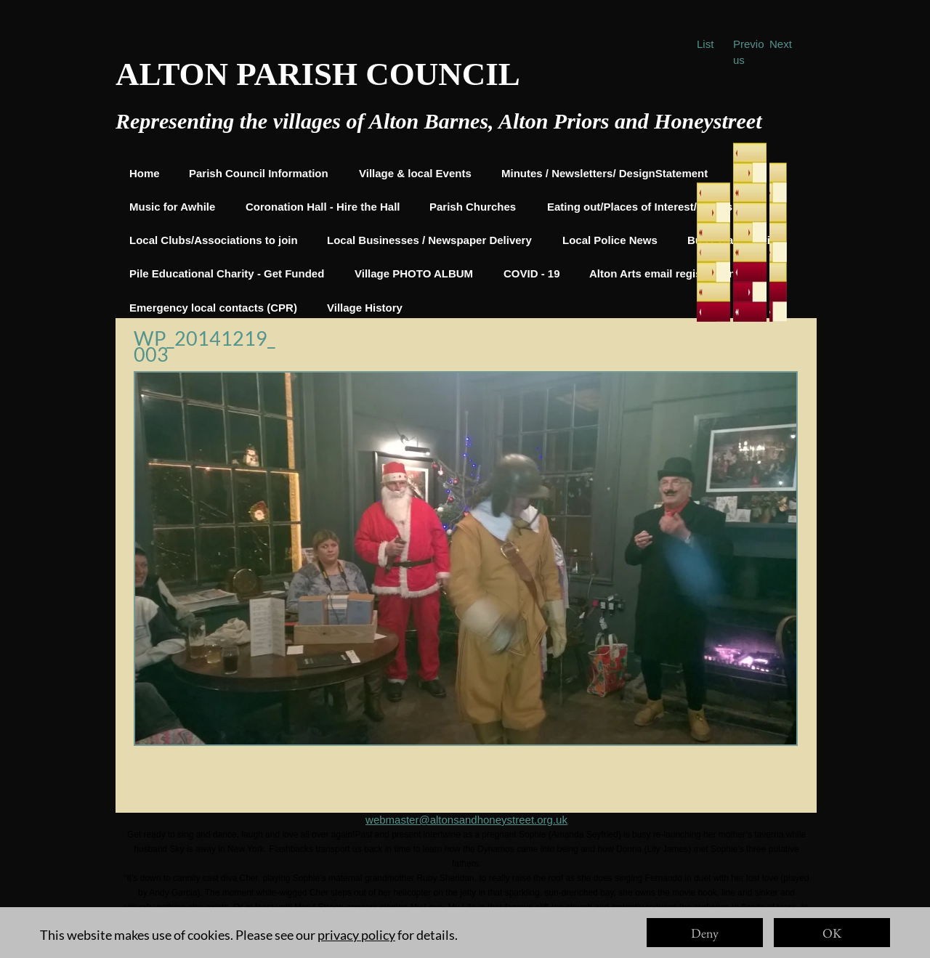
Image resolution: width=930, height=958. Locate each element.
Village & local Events (415, 173)
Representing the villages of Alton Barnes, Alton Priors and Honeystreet (439, 121)
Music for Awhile (172, 206)
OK (831, 933)
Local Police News (610, 240)
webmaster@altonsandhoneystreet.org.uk (466, 819)
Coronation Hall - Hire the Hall (323, 206)
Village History (365, 307)
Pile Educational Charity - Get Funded (226, 273)
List (705, 44)
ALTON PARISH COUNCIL (318, 74)
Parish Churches (472, 206)
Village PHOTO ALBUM (414, 273)
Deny (705, 933)
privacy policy (356, 935)
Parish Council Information (258, 173)
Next (780, 44)
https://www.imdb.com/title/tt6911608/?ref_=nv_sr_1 (466, 951)
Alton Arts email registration (662, 273)
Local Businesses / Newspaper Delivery (429, 240)
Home (144, 173)
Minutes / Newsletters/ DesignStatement (604, 173)
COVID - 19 (532, 273)
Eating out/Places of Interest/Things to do (654, 206)
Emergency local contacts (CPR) (213, 307)
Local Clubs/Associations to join (213, 240)
